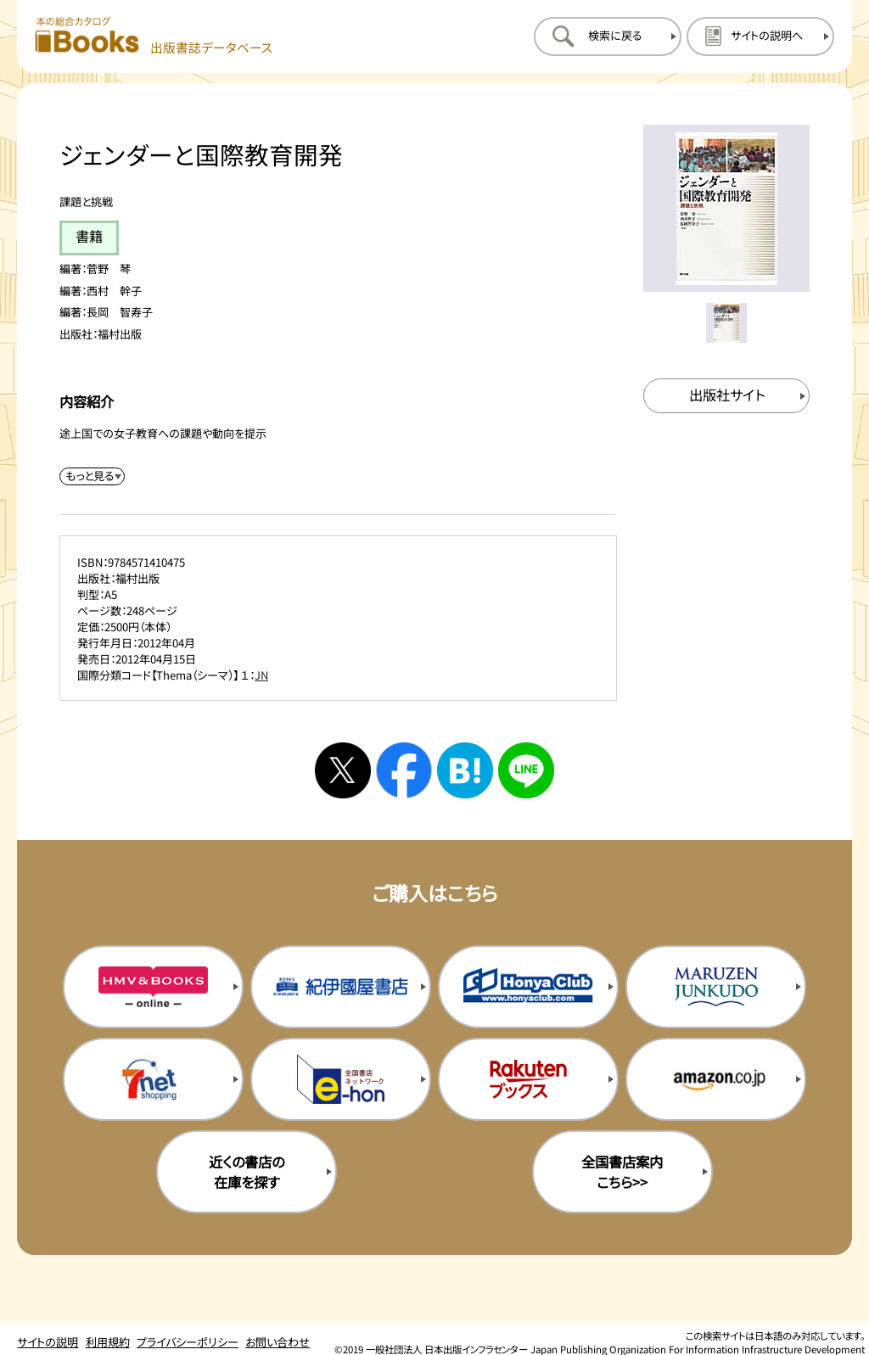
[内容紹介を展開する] (92, 476)
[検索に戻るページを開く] (607, 36)
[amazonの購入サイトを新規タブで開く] (715, 1079)
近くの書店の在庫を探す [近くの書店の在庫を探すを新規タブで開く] (246, 1171)
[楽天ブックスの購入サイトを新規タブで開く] (528, 1079)
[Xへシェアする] (343, 770)
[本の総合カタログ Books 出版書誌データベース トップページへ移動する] (154, 36)
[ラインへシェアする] (526, 770)
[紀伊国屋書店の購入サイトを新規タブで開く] (340, 986)
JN (261, 675)
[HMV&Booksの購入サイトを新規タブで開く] (153, 986)
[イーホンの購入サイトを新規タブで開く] (340, 1079)
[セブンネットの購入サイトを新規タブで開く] (153, 1079)
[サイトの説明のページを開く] (760, 36)
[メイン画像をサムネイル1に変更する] (726, 323)
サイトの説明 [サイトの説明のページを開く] (47, 1342)
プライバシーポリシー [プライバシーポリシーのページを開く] (187, 1342)
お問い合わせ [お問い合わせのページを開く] (277, 1342)
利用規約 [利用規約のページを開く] (108, 1342)
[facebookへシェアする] (404, 770)
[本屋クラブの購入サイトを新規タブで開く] (528, 986)
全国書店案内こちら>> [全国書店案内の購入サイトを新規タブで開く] (622, 1171)
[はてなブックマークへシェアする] (465, 770)
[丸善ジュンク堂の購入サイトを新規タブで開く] (715, 986)
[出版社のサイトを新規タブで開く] (726, 395)
